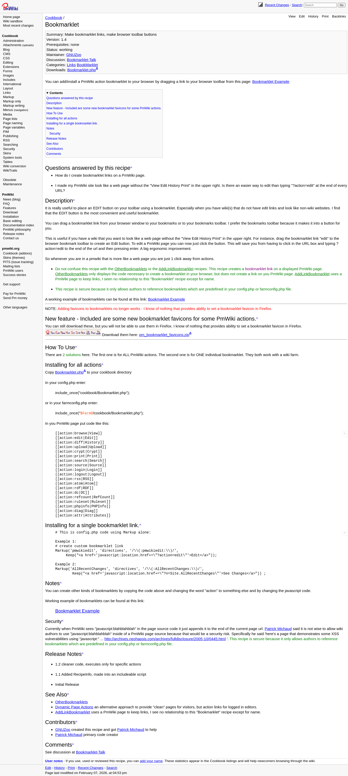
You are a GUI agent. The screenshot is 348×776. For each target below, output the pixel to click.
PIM (6, 132)
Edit (302, 16)
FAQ (6, 204)
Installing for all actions (61, 118)
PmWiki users (13, 270)
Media (7, 114)
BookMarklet (87, 65)
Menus (15, 110)
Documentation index (18, 225)
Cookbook (10, 36)
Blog (6, 49)
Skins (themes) (14, 258)
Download (10, 212)
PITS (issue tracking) (18, 262)
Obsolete (9, 180)
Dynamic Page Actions (74, 707)
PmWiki (8, 194)
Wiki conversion (14, 166)
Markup (8, 97)
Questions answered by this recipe (69, 98)
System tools (12, 157)
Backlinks (339, 16)
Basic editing (12, 221)
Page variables (14, 127)
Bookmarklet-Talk (81, 60)
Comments (53, 154)
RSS (6, 140)
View (292, 16)
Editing (8, 62)
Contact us (11, 238)
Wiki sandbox (13, 21)
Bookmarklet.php (81, 70)
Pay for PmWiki (14, 293)
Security (9, 149)
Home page (11, 17)
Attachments (18, 45)
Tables (8, 162)
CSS (6, 58)
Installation (11, 216)
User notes (54, 761)
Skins (7, 153)
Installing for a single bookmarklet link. (72, 123)
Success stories (14, 275)
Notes (50, 128)
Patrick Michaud (278, 628)
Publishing (10, 136)
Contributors (54, 149)
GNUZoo (73, 54)
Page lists (10, 119)
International (12, 84)
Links (7, 93)
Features (9, 208)
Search (297, 5)
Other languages (15, 307)
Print (325, 16)
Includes (9, 80)
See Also (52, 143)
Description (54, 103)
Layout (8, 88)
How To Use (54, 113)
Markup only (12, 101)
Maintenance (12, 184)
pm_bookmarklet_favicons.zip (164, 334)
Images (8, 75)
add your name (151, 761)
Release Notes (56, 138)
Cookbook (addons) (17, 253)
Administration (13, 41)
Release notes (13, 234)
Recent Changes (277, 5)
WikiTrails (10, 170)
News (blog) (12, 199)
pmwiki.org (11, 248)
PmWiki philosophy (17, 229)
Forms (7, 71)
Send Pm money (15, 298)
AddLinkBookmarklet (176, 269)
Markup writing (14, 105)
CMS (6, 54)
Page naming (13, 123)
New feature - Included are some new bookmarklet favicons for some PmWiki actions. (103, 108)
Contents (56, 93)
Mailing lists (11, 266)
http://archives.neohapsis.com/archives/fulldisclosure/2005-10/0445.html (165, 638)
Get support (11, 284)
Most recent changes (18, 25)
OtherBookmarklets (130, 269)
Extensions (11, 67)
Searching (10, 144)
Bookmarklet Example (270, 81)
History (313, 16)
